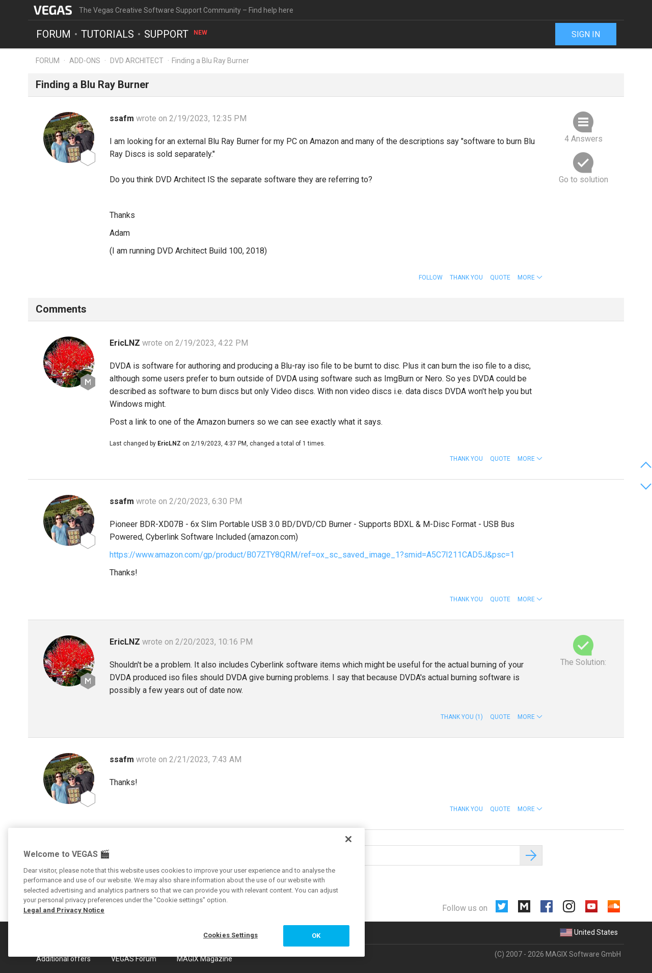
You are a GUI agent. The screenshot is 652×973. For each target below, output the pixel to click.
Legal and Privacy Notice (63, 910)
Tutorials (107, 33)
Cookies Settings (230, 935)
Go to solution (583, 179)
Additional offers (63, 959)
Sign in (586, 34)
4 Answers (583, 139)
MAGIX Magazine (204, 959)
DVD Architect (137, 61)
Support (176, 33)
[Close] (348, 839)
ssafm (123, 118)
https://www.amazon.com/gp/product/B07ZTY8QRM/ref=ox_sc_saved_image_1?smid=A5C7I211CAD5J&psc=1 (312, 555)
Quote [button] (500, 277)
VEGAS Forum (133, 959)
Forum (53, 33)
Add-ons (84, 61)
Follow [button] (431, 277)
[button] (530, 277)
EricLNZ (126, 343)
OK (316, 935)
